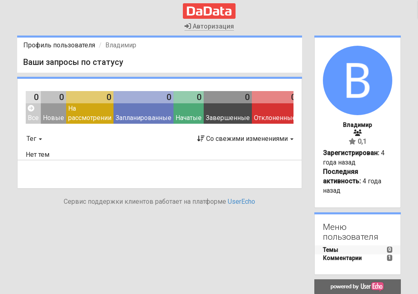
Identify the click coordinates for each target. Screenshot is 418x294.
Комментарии (342, 258)
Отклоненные (275, 118)
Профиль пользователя (59, 45)
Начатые (189, 118)
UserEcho (241, 201)
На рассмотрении (89, 113)
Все (33, 113)
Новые (53, 118)
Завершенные (228, 118)
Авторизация (209, 26)
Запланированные (143, 118)
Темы (330, 250)
